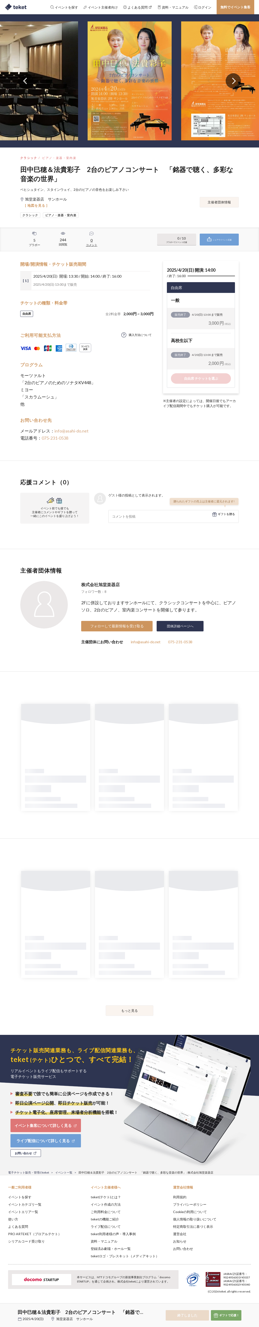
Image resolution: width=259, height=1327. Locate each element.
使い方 (13, 1219)
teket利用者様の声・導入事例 (113, 1234)
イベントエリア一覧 (23, 1212)
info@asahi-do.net (72, 430)
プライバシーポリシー (189, 1204)
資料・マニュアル (104, 1241)
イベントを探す (19, 1197)
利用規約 (179, 1197)
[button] (6, 1309)
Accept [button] (242, 1303)
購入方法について (140, 335)
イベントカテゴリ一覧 (24, 1204)
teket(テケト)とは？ (106, 1197)
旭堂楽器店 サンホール (74, 1319)
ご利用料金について (106, 1212)
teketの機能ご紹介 (105, 1219)
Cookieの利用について (190, 1212)
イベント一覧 (63, 1172)
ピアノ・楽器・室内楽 (59, 158)
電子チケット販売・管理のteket (28, 1172)
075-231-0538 (55, 438)
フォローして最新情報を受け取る (117, 626)
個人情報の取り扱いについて (194, 1219)
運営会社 (179, 1234)
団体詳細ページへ (180, 626)
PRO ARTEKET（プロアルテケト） (34, 1234)
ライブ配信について (106, 1226)
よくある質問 (18, 1226)
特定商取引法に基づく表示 (193, 1226)
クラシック (28, 158)
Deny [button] (218, 1303)
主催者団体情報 (219, 202)
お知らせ (179, 1241)
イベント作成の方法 (106, 1204)
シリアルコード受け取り (26, 1241)
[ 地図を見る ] (36, 205)
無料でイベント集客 (235, 7)
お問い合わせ (183, 1249)
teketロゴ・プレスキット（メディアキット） (125, 1256)
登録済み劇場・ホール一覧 (111, 1249)
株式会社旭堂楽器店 (100, 584)
